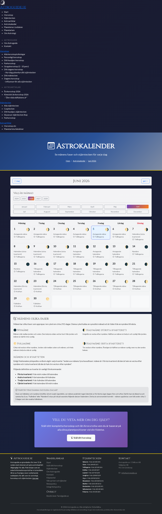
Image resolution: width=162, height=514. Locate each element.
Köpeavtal (50, 477)
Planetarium (9, 30)
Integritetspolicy (53, 486)
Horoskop (8, 15)
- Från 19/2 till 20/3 (91, 492)
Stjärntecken (9, 18)
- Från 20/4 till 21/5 (90, 464)
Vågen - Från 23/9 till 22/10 (91, 478)
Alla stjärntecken (11, 105)
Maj (115, 207)
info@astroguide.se (129, 473)
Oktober (92, 212)
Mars (70, 207)
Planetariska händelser (14, 129)
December (138, 212)
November (115, 212)
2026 (31, 198)
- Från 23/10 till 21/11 (93, 481)
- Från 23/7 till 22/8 (91, 473)
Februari (47, 207)
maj (17, 181)
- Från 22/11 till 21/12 (92, 483)
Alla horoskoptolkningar (14, 54)
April (92, 207)
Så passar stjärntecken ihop (16, 115)
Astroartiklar (9, 21)
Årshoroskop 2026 (12, 91)
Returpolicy (51, 483)
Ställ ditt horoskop (81, 437)
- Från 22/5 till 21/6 (92, 467)
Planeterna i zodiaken (13, 27)
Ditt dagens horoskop (20, 71)
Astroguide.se (13, 7)
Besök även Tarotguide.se (57, 496)
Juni (137, 206)
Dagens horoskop (18, 80)
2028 (46, 199)
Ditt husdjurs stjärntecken (15, 111)
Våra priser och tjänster (56, 480)
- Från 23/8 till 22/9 (92, 475)
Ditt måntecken (11, 75)
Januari (24, 207)
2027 (38, 199)
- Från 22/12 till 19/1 (93, 486)
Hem (68, 161)
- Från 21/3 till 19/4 (91, 462)
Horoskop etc (10, 126)
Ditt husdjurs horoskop (14, 60)
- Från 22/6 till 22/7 (91, 470)
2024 (17, 199)
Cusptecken (9, 108)
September (69, 212)
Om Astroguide (10, 43)
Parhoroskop (9, 63)
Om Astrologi (10, 33)
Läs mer (35, 478)
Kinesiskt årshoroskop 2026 (16, 96)
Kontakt (7, 46)
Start (6, 12)
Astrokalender (10, 24)
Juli (24, 212)
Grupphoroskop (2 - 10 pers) (16, 66)
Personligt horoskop (13, 57)
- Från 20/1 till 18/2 (93, 489)
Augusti (47, 212)
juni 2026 (92, 161)
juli (145, 181)
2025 (24, 199)
